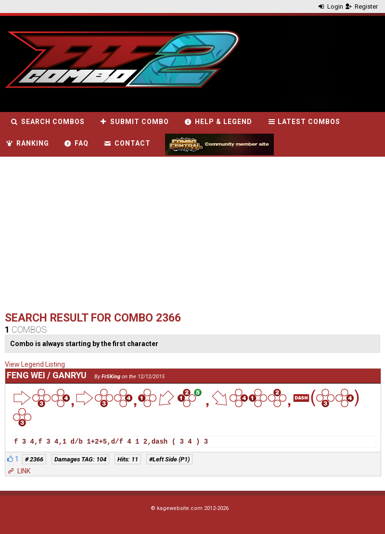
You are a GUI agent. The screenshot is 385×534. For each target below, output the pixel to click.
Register (361, 6)
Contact (127, 143)
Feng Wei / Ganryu (47, 375)
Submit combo (134, 121)
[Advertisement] (148, 236)
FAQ (76, 143)
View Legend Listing (35, 364)
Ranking (27, 143)
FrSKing (111, 376)
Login (330, 6)
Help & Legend (217, 121)
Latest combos (304, 121)
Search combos (47, 121)
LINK (18, 471)
